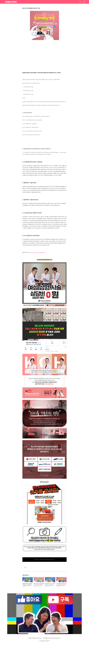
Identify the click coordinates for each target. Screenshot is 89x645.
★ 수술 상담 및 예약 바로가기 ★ (44, 259)
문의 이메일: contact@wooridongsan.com (52, 638)
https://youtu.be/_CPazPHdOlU (37, 252)
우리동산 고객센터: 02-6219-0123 (34, 638)
